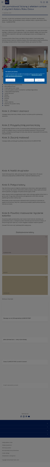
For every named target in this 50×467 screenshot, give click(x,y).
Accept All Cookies (29, 80)
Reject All (40, 80)
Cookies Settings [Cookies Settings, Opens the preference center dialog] (10, 80)
